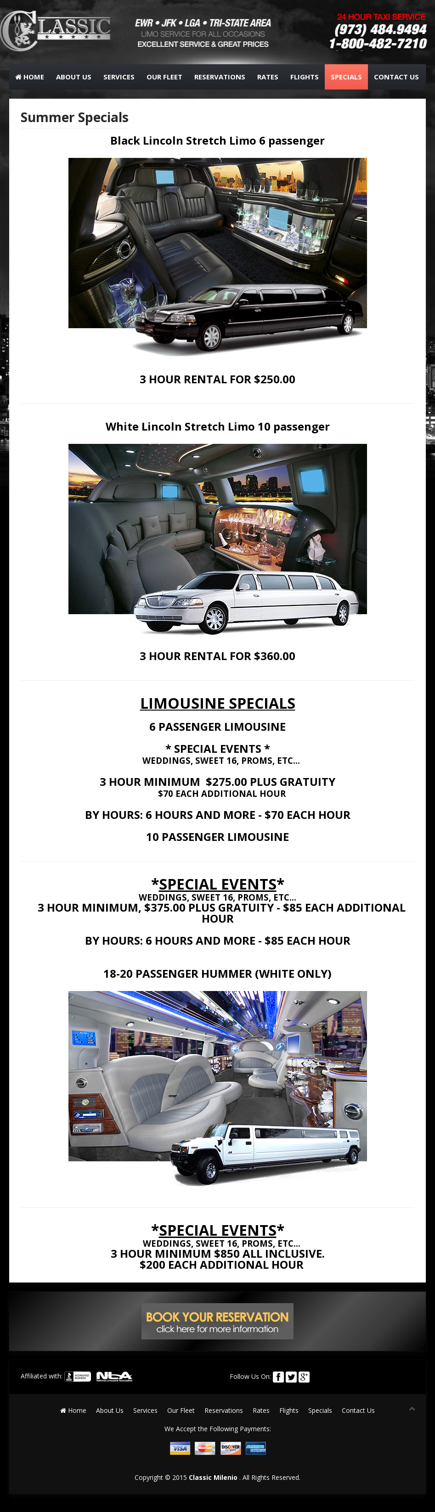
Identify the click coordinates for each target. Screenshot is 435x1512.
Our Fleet (164, 76)
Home (29, 76)
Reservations (219, 76)
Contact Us (396, 76)
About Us (73, 76)
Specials (346, 76)
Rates (267, 76)
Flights (304, 76)
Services (119, 76)
